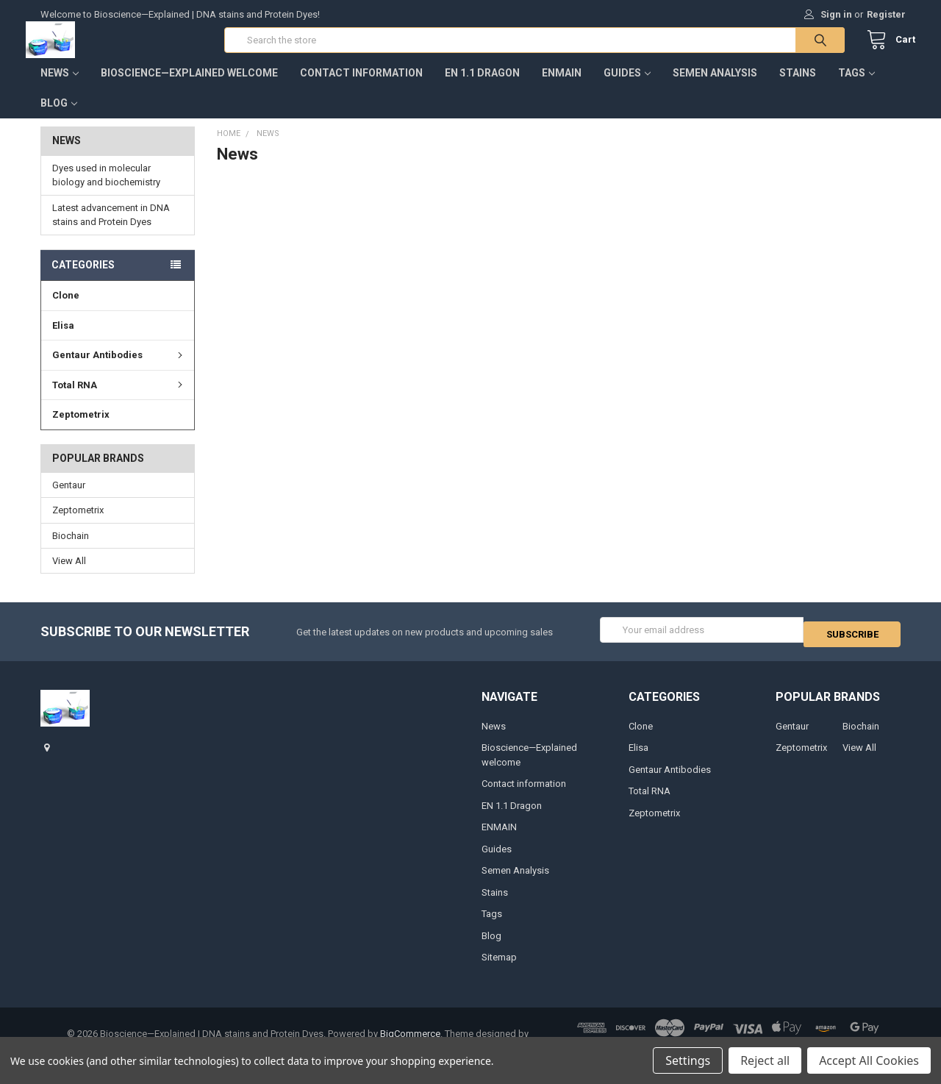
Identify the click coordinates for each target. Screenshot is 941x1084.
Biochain (70, 549)
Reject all (765, 1060)
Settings (687, 1060)
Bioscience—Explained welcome (189, 87)
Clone (65, 309)
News (59, 87)
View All (69, 575)
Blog (58, 118)
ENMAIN (562, 87)
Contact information (361, 87)
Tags (856, 87)
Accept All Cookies (869, 1060)
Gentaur (68, 499)
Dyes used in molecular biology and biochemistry (106, 190)
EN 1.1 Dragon (482, 87)
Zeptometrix (81, 429)
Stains (797, 87)
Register (886, 14)
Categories (83, 279)
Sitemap (499, 967)
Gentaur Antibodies (119, 369)
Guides (627, 87)
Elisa (63, 340)
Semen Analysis (715, 87)
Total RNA (119, 399)
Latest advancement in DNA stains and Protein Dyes (111, 230)
